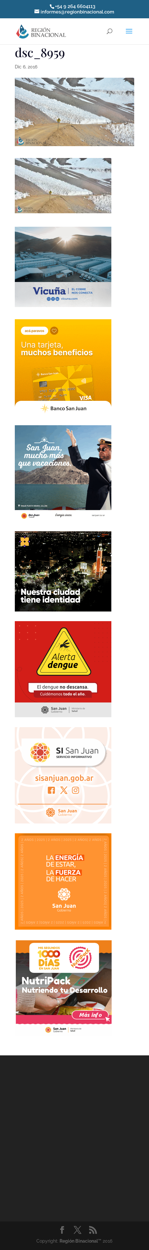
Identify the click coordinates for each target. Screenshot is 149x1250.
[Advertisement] (63, 1137)
